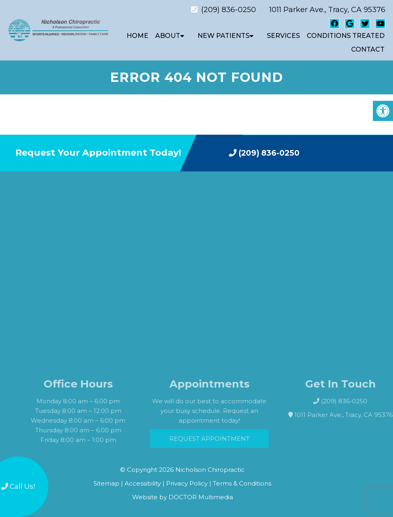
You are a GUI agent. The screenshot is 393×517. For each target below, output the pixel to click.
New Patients (224, 36)
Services (283, 36)
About (167, 36)
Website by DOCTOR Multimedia (182, 497)
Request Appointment (216, 438)
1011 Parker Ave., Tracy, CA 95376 (327, 9)
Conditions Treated (346, 36)
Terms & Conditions (242, 483)
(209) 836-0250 (228, 9)
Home (137, 36)
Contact (368, 49)
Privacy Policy (187, 483)
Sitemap (106, 483)
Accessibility (143, 483)
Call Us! (18, 486)
